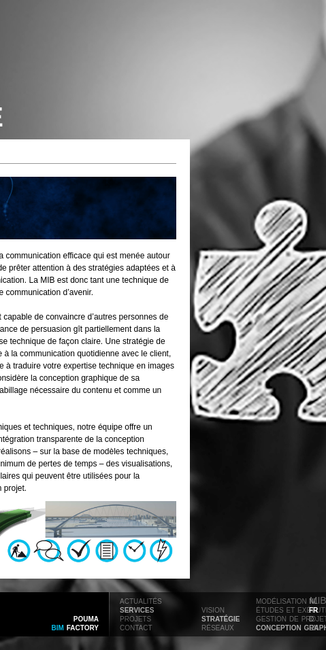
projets (135, 618)
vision (213, 609)
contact (136, 626)
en (314, 626)
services (137, 609)
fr (313, 609)
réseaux (217, 626)
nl (313, 600)
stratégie (220, 618)
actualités (141, 600)
